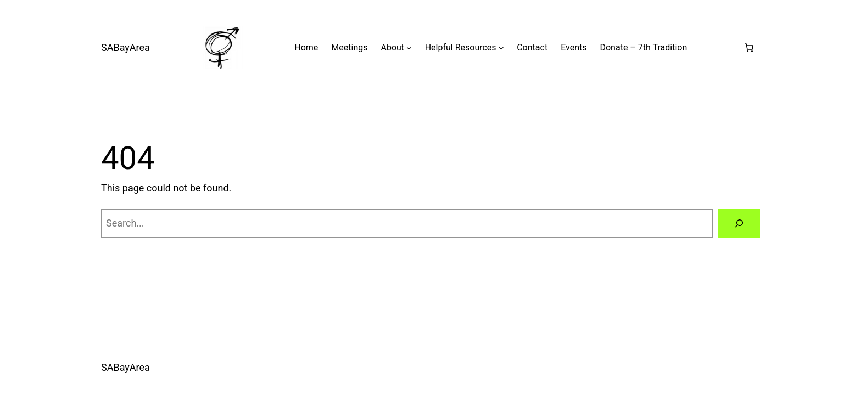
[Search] (739, 223)
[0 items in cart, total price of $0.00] (749, 48)
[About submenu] (409, 47)
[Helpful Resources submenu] (501, 47)
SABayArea (125, 47)
